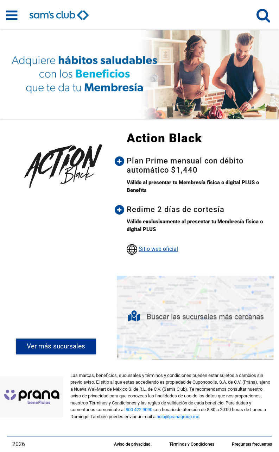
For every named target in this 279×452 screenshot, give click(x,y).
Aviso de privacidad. (133, 444)
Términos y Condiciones (191, 444)
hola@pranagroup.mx (178, 416)
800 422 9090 (139, 409)
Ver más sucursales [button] (56, 346)
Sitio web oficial (158, 249)
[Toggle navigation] (12, 15)
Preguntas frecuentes (252, 444)
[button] (263, 18)
